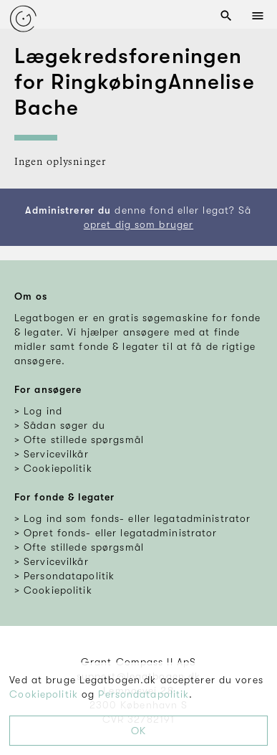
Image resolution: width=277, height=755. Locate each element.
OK (138, 730)
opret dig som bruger (138, 224)
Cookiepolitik (43, 694)
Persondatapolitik (143, 694)
